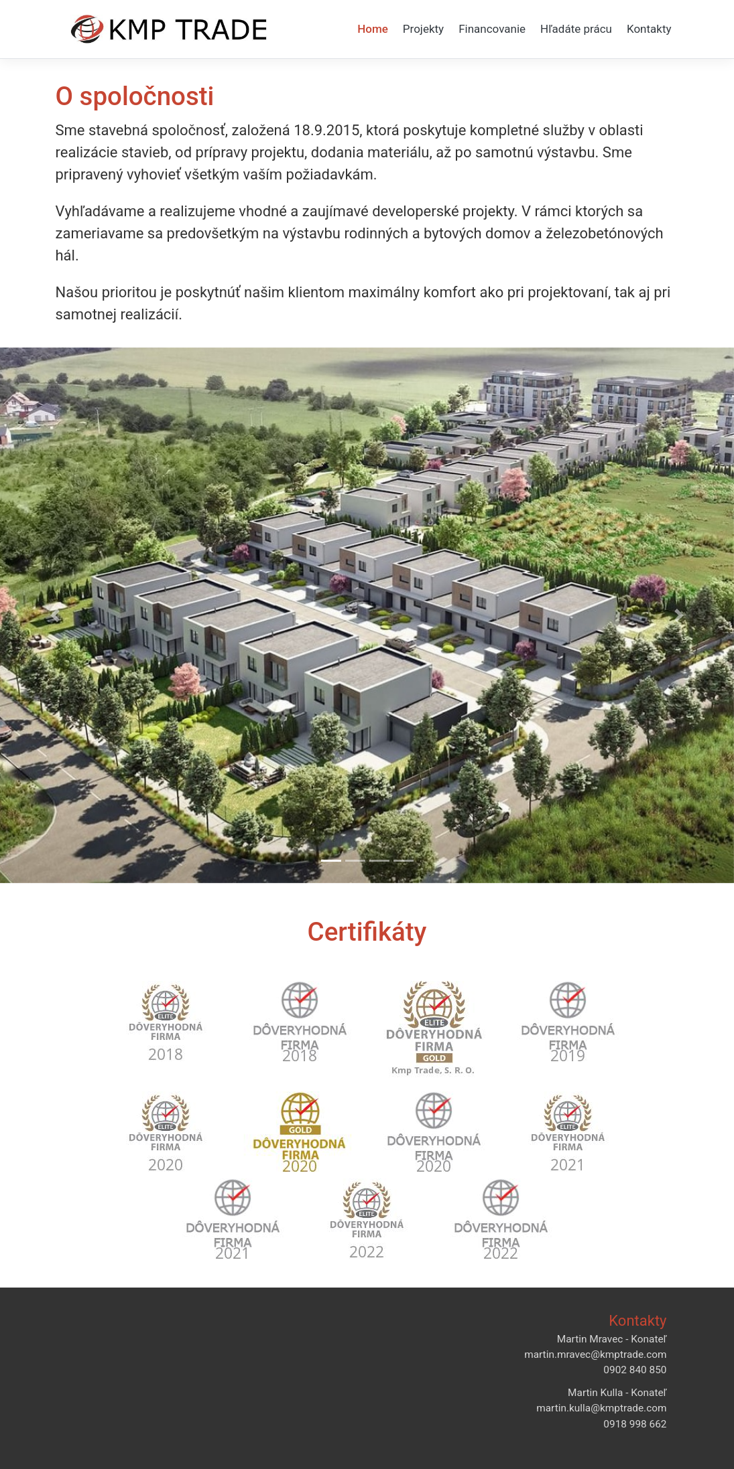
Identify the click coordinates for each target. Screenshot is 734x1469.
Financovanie (492, 28)
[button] (55, 615)
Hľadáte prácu (576, 28)
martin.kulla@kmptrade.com (601, 1408)
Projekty (423, 28)
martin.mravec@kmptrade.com (595, 1354)
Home (372, 28)
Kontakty (649, 28)
